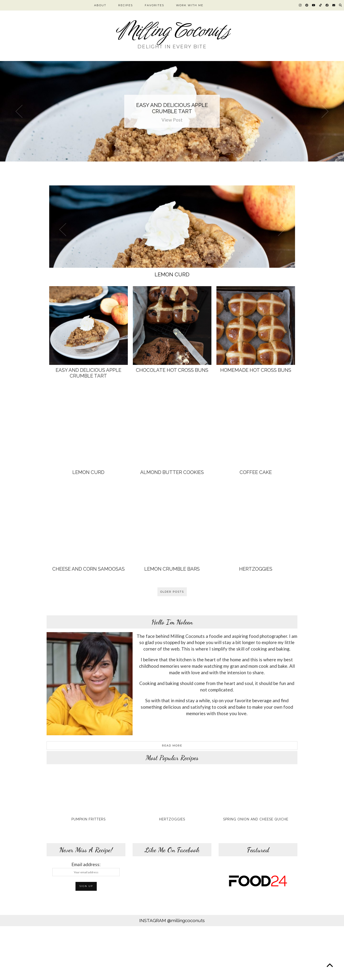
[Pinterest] (307, 5)
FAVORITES (154, 5)
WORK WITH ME (189, 5)
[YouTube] (314, 5)
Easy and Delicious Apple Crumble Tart (172, 108)
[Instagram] (300, 5)
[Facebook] (327, 5)
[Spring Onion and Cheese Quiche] (255, 792)
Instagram (172, 920)
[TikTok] (320, 5)
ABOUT (100, 5)
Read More (172, 745)
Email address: (86, 869)
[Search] (340, 5)
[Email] (334, 5)
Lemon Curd (172, 274)
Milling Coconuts (172, 31)
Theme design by (277, 974)
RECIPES (125, 5)
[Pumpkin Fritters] (88, 792)
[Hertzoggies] (172, 792)
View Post (172, 119)
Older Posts (172, 591)
